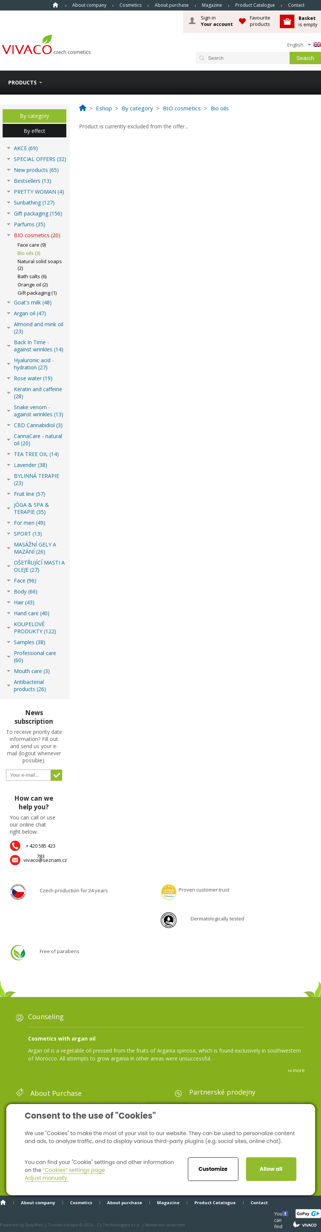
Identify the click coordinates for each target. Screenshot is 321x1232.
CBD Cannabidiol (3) (38, 425)
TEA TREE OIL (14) (36, 454)
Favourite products (260, 21)
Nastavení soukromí (165, 1224)
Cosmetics (130, 5)
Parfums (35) (29, 224)
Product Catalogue (255, 5)
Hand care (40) (31, 613)
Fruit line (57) (29, 493)
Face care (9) (32, 244)
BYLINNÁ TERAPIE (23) (36, 479)
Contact (296, 5)
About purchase (172, 5)
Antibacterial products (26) (30, 685)
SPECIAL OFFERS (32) (40, 159)
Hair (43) (24, 602)
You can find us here (279, 1213)
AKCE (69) (26, 148)
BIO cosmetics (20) (37, 235)
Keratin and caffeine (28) (38, 393)
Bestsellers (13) (32, 180)
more (299, 1070)
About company (89, 5)
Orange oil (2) (33, 284)
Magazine (212, 5)
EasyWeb (34, 1224)
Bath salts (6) (32, 276)
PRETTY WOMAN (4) (39, 191)
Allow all (271, 1169)
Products (22, 82)
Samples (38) (29, 642)
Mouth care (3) (32, 671)
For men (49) (29, 522)
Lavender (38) (30, 464)
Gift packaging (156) (38, 213)
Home (55, 5)
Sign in (217, 21)
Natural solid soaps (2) (40, 264)
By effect (34, 130)
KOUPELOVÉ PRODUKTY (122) (35, 628)
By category (34, 115)
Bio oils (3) (29, 253)
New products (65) (36, 169)
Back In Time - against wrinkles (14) (38, 346)
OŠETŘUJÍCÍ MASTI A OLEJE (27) (39, 566)
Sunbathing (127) (34, 202)
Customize (213, 1169)
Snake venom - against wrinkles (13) (38, 411)
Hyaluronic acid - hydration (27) (34, 364)
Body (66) (25, 591)
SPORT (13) (28, 533)
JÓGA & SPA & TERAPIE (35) (31, 508)
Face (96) (25, 580)
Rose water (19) (33, 378)
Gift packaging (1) (37, 292)
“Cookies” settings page (74, 1170)
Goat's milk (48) (33, 302)
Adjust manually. (46, 1178)
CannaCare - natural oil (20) (38, 439)
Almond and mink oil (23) (38, 328)
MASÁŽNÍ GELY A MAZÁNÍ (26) (35, 548)
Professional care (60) (35, 656)
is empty (308, 21)
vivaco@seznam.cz (45, 860)
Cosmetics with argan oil (62, 1038)
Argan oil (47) (30, 313)
